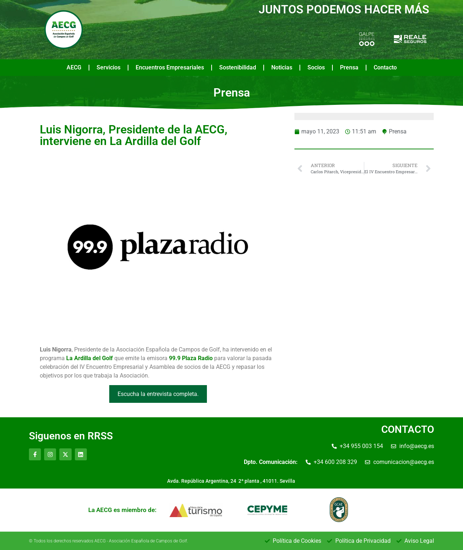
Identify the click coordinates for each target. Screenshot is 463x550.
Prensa (349, 67)
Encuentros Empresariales (170, 67)
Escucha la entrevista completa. (158, 394)
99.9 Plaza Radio (191, 358)
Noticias (281, 67)
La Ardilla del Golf (89, 358)
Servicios (108, 67)
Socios (316, 67)
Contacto (385, 67)
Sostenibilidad (237, 67)
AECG (74, 67)
